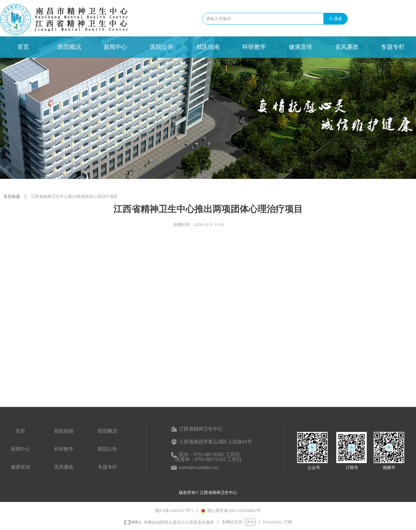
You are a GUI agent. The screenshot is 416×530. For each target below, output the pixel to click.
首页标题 (11, 196)
